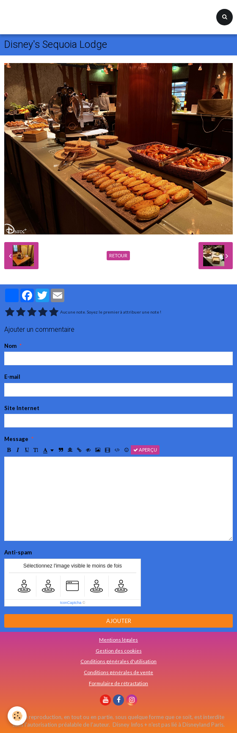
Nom (10, 345)
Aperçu (145, 449)
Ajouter (118, 620)
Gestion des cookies (119, 650)
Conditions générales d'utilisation (118, 661)
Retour (118, 255)
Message (16, 438)
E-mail (12, 376)
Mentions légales (118, 639)
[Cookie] (17, 715)
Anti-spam (18, 552)
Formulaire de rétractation (118, 683)
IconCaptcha (71, 603)
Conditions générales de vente (118, 672)
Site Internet (21, 408)
